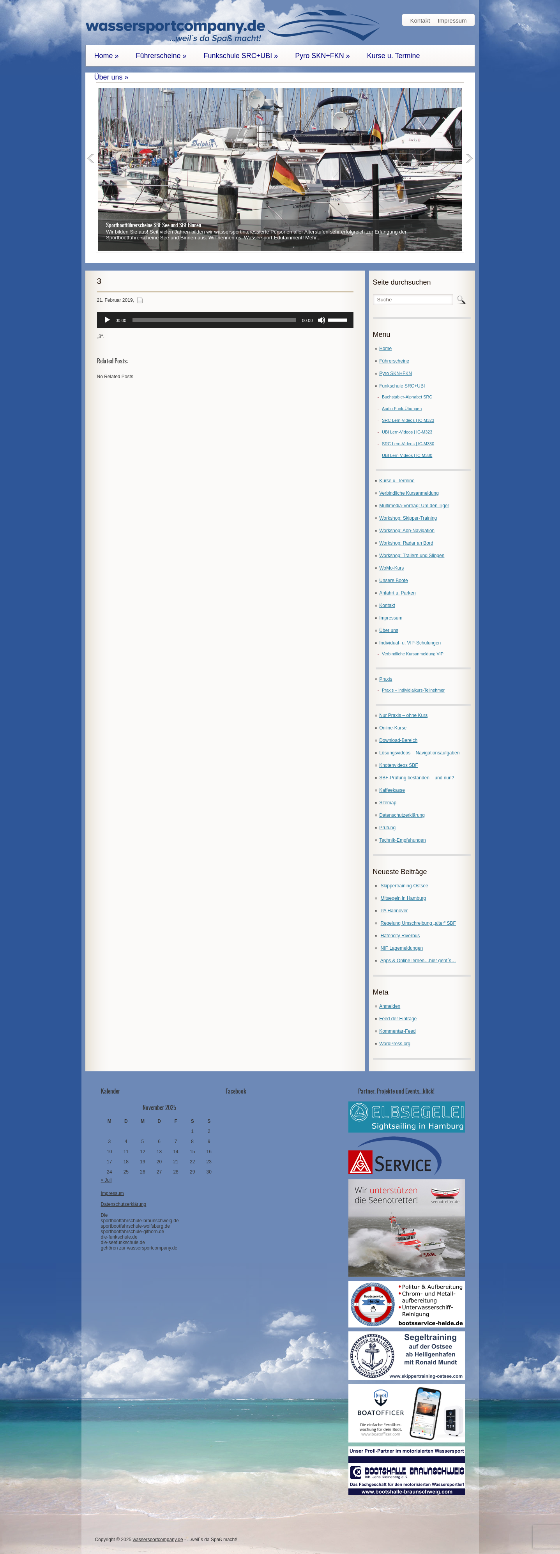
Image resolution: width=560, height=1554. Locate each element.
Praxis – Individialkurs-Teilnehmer (413, 690)
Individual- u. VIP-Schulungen (410, 643)
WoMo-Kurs (391, 568)
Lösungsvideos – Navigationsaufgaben (419, 753)
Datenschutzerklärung (402, 815)
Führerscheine (161, 56)
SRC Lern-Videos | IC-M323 (408, 420)
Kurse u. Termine (393, 56)
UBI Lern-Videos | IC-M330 (407, 455)
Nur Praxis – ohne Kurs (403, 715)
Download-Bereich (398, 740)
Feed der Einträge (398, 1018)
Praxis (385, 679)
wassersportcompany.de (157, 1539)
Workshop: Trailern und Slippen (411, 555)
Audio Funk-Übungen (402, 408)
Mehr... (313, 238)
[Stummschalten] (321, 320)
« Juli (106, 1180)
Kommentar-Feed (397, 1031)
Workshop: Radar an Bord (406, 543)
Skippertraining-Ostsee (404, 886)
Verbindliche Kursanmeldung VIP (412, 653)
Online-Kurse (392, 728)
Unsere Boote (393, 580)
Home (106, 56)
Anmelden (389, 1006)
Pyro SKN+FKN (322, 56)
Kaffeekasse (392, 790)
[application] (225, 320)
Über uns (111, 77)
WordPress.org (394, 1043)
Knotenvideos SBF (398, 765)
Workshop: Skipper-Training (408, 518)
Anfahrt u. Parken (397, 593)
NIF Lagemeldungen (402, 948)
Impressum (452, 20)
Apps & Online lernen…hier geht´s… (418, 960)
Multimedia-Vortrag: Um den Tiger (414, 505)
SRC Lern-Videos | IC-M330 (408, 443)
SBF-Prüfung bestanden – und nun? (416, 778)
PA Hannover (394, 910)
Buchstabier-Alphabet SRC (407, 397)
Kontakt (420, 20)
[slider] (214, 320)
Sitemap (387, 802)
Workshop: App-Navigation (407, 530)
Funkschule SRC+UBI (241, 56)
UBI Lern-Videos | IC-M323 (407, 432)
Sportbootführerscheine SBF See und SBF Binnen (153, 225)
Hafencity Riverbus (400, 935)
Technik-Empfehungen (402, 840)
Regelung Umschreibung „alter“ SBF (418, 923)
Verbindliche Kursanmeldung (409, 493)
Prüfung (387, 827)
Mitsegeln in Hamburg (403, 898)
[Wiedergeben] (107, 320)
